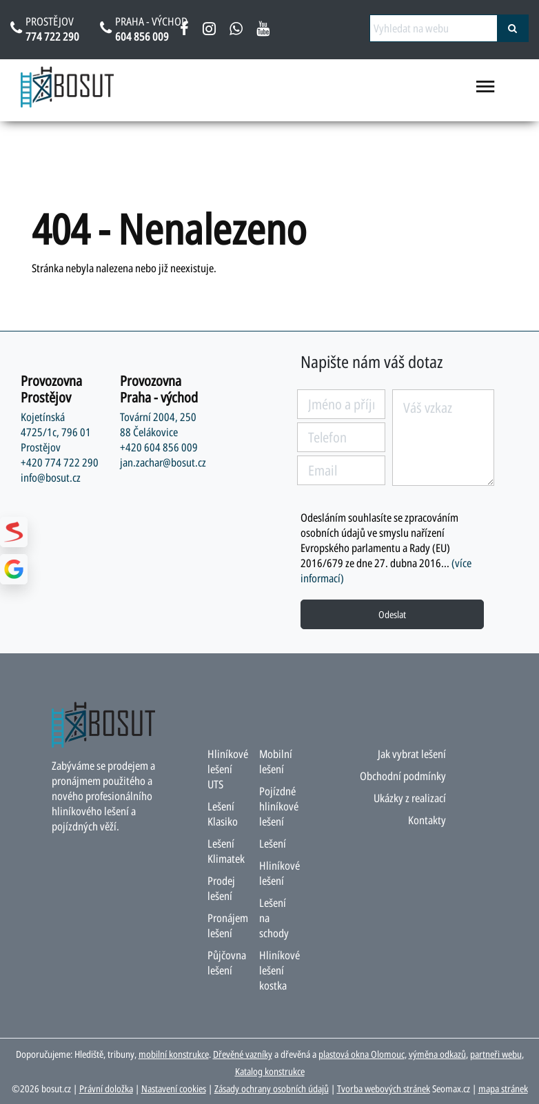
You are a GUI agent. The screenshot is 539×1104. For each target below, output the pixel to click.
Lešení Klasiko (222, 814)
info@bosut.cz (51, 477)
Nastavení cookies (173, 1088)
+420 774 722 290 (60, 462)
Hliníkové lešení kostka (279, 970)
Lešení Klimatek (226, 851)
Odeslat (392, 614)
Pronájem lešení (227, 925)
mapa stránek (503, 1088)
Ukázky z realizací (410, 798)
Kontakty (427, 820)
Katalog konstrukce (270, 1071)
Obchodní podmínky (403, 776)
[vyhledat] (513, 28)
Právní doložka (106, 1088)
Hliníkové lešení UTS (227, 769)
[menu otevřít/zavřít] (486, 92)
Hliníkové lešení (279, 873)
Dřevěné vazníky (242, 1054)
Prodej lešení (221, 888)
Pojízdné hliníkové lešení (278, 806)
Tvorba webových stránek (383, 1088)
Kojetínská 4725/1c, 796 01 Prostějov (56, 432)
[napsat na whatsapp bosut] (236, 31)
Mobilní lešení (275, 761)
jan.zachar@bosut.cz (163, 462)
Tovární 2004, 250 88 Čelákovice (158, 424)
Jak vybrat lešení (412, 753)
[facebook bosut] (184, 31)
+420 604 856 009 (159, 447)
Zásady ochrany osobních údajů (271, 1088)
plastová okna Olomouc (361, 1054)
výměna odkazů (437, 1054)
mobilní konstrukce (174, 1054)
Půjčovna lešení (226, 963)
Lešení (272, 843)
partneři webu (496, 1054)
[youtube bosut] (263, 31)
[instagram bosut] (209, 31)
